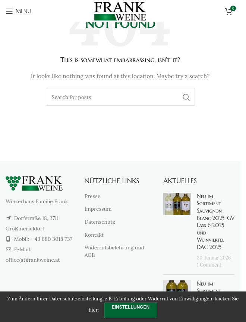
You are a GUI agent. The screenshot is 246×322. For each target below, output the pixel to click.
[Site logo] (120, 10)
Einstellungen (130, 307)
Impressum (98, 208)
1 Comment (209, 265)
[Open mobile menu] (18, 11)
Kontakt (94, 235)
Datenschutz (100, 222)
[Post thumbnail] (177, 231)
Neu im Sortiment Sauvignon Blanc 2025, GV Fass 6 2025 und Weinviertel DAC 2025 (215, 222)
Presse (93, 196)
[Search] (120, 97)
